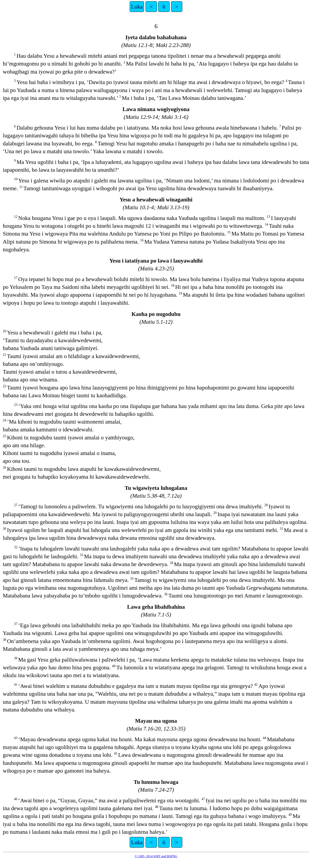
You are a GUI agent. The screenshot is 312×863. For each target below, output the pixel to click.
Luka (137, 6)
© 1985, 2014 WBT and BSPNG (156, 856)
